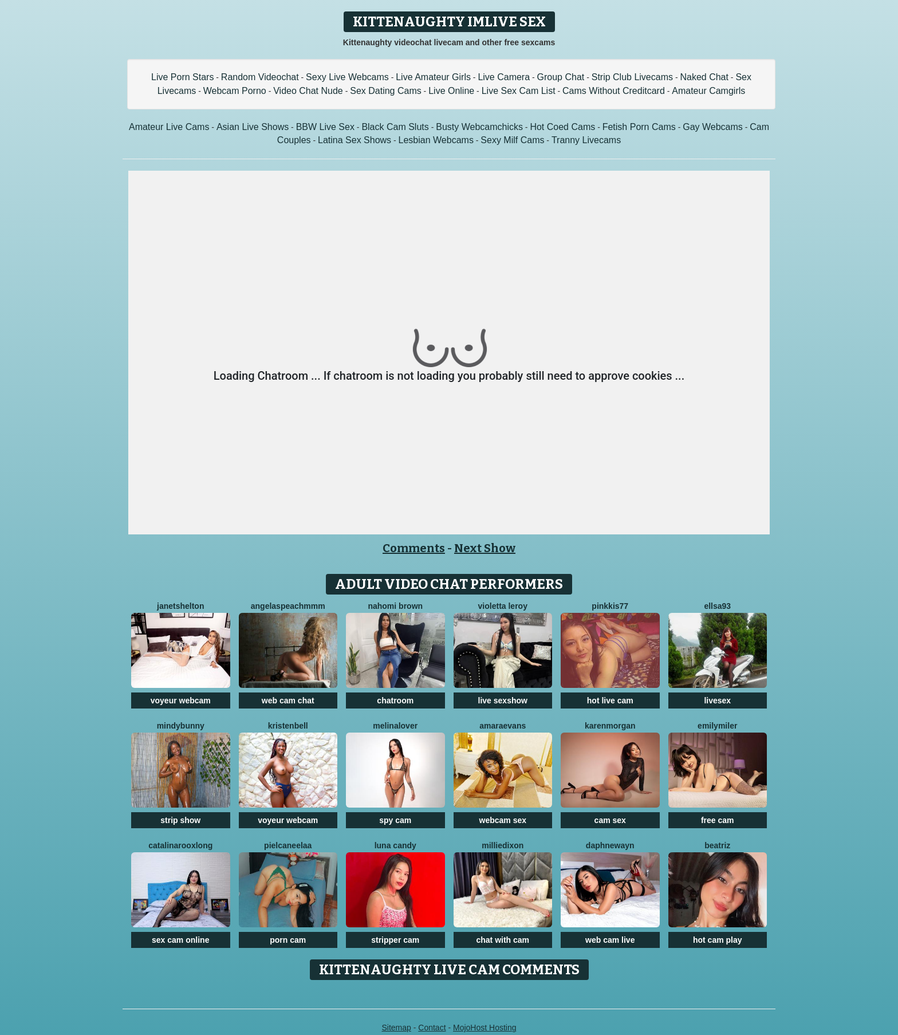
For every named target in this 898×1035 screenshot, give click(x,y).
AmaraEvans (502, 725)
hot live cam (610, 700)
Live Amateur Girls (433, 77)
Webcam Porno (234, 91)
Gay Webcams (713, 127)
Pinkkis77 (610, 606)
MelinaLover (395, 725)
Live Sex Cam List (519, 91)
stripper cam (395, 940)
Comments (414, 548)
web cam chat (288, 700)
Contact (432, 1027)
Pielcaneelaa (288, 845)
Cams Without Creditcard (613, 91)
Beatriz (717, 845)
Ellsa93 (717, 606)
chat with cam (502, 940)
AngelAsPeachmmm (288, 606)
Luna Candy (395, 845)
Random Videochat (260, 77)
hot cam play (717, 940)
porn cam (288, 940)
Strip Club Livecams (632, 77)
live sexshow (502, 700)
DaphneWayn (610, 845)
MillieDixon (502, 845)
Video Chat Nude (308, 91)
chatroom (395, 700)
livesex (717, 700)
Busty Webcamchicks (479, 127)
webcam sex (503, 820)
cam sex (610, 820)
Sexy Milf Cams (512, 140)
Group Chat (561, 77)
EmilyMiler (717, 725)
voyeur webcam (181, 700)
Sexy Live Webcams (347, 77)
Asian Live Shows (252, 127)
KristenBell (288, 725)
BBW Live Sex (325, 127)
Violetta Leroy (502, 606)
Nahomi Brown (395, 606)
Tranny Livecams (586, 140)
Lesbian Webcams (436, 140)
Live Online (451, 91)
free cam (717, 820)
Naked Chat (704, 77)
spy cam (395, 820)
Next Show (484, 548)
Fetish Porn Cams (639, 127)
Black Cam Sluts (394, 127)
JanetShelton (180, 606)
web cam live (610, 940)
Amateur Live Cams (169, 127)
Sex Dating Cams (386, 91)
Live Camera (504, 77)
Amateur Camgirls (708, 91)
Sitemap (396, 1027)
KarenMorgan (610, 725)
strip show (180, 820)
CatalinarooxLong (180, 845)
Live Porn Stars (182, 77)
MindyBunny (180, 725)
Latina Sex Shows (354, 140)
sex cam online (180, 940)
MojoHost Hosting (485, 1027)
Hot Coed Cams (562, 127)
